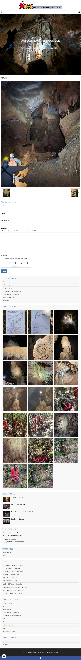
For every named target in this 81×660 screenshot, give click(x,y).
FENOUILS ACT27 (17, 498)
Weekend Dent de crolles (11, 533)
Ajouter (4, 271)
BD (4, 282)
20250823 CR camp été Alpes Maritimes (15, 587)
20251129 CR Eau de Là (10, 581)
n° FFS (5, 628)
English (6, 644)
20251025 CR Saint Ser (10, 578)
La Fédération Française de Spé (12, 291)
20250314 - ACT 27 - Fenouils (11, 568)
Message (4, 228)
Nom (2, 206)
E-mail (3, 213)
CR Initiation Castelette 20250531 (13, 590)
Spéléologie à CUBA (9, 297)
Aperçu (34, 230)
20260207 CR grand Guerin (11, 574)
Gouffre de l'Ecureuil (17, 519)
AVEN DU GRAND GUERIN (19, 505)
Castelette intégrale (9, 539)
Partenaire (6, 300)
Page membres (7, 288)
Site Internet (5, 221)
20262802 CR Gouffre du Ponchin (13, 571)
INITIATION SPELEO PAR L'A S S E (22, 512)
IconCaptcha (15, 266)
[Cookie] (4, 656)
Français (6, 641)
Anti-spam (4, 255)
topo (4, 555)
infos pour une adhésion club (11, 294)
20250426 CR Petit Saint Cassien (12, 593)
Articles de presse (8, 285)
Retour (40, 193)
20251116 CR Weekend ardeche (12, 584)
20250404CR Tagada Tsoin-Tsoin (13, 565)
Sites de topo (7, 552)
